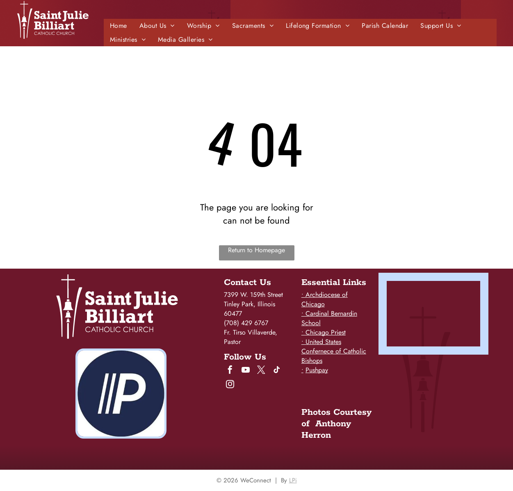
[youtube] (245, 371)
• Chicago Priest (323, 332)
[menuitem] (118, 25)
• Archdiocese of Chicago (324, 299)
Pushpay (317, 370)
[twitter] (261, 371)
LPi (293, 480)
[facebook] (230, 371)
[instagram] (230, 385)
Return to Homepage (256, 250)
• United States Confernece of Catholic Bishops (333, 351)
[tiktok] (277, 371)
